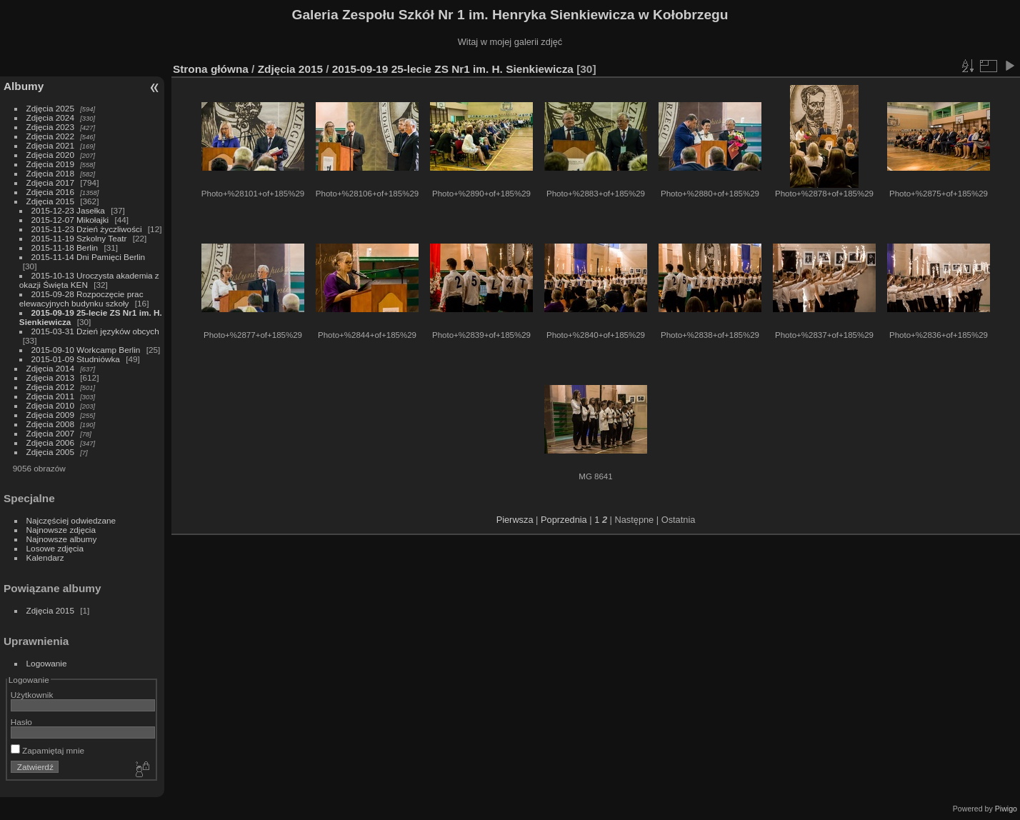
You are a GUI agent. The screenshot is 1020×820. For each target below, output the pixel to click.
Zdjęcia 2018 (50, 173)
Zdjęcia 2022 (50, 136)
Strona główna (211, 69)
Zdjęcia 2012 (50, 386)
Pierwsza (515, 519)
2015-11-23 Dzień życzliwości (86, 229)
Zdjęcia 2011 (50, 396)
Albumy (24, 86)
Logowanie (46, 663)
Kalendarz (45, 557)
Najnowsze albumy (61, 539)
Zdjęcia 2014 (50, 368)
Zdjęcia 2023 (50, 126)
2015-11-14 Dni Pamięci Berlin (88, 256)
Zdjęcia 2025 (50, 108)
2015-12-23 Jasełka (68, 210)
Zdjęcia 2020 (50, 154)
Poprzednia (564, 519)
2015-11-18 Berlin (65, 247)
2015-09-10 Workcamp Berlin (87, 349)
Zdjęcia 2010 (50, 405)
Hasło (21, 721)
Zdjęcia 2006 (50, 442)
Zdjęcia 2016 (50, 191)
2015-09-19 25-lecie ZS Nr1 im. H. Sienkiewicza (454, 69)
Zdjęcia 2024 (50, 117)
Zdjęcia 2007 (50, 433)
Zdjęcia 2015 (50, 201)
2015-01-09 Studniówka (77, 359)
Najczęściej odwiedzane (71, 520)
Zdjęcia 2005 (50, 451)
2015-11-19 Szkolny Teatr (79, 238)
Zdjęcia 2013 (50, 377)
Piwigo (1006, 808)
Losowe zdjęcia (55, 548)
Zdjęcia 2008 (50, 424)
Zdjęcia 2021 (50, 145)
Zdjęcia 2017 (50, 182)
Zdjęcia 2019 (50, 164)
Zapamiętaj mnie (47, 750)
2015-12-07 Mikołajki (70, 219)
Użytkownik (32, 694)
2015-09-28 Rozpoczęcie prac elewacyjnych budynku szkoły (81, 298)
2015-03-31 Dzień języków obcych (95, 331)
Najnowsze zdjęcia (61, 529)
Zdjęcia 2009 (50, 414)
